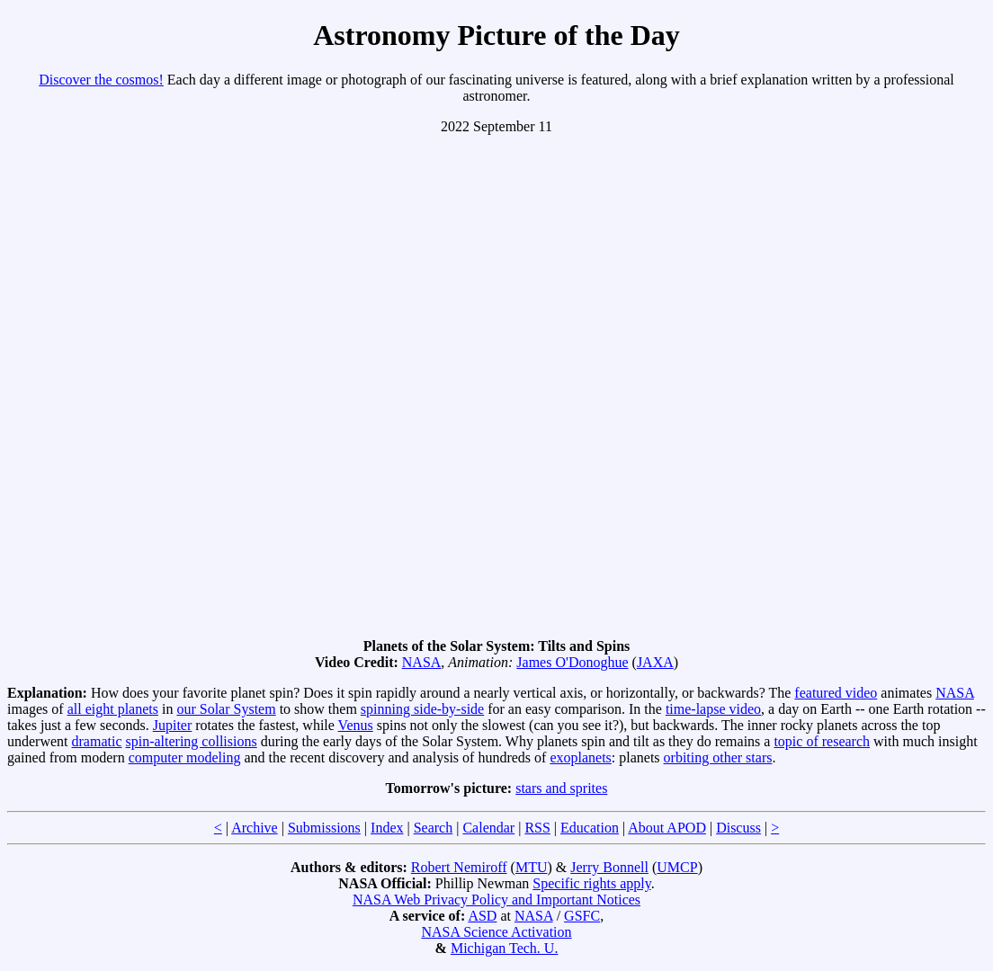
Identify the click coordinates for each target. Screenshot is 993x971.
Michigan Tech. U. (504, 948)
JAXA (655, 662)
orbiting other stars (718, 757)
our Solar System (225, 709)
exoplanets (580, 757)
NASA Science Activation (496, 932)
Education (589, 827)
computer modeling (185, 757)
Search (433, 827)
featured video (835, 692)
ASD (482, 915)
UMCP (677, 867)
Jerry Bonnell (609, 867)
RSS (537, 827)
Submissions (324, 827)
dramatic (97, 741)
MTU (531, 867)
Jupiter (172, 725)
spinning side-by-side (422, 709)
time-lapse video (713, 709)
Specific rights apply (591, 883)
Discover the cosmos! (101, 79)
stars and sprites (561, 788)
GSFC (582, 915)
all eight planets (112, 709)
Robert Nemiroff (459, 867)
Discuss (738, 827)
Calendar (488, 827)
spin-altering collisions (191, 741)
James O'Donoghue (572, 662)
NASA (422, 662)
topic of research (822, 741)
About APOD (667, 827)
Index (387, 827)
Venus (355, 725)
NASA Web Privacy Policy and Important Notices (496, 899)
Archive (254, 827)
